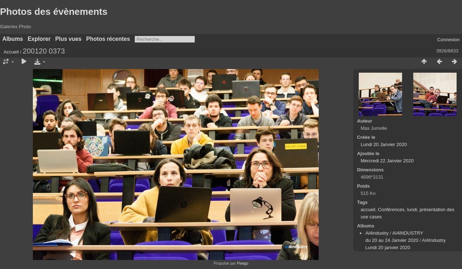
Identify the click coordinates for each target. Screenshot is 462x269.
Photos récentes (108, 39)
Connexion (448, 39)
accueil (368, 209)
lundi (412, 209)
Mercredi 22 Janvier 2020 (387, 160)
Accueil (11, 52)
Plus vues (68, 39)
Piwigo (242, 263)
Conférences (391, 209)
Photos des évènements (54, 11)
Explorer (39, 39)
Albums (13, 39)
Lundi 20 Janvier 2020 (384, 144)
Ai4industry (376, 233)
